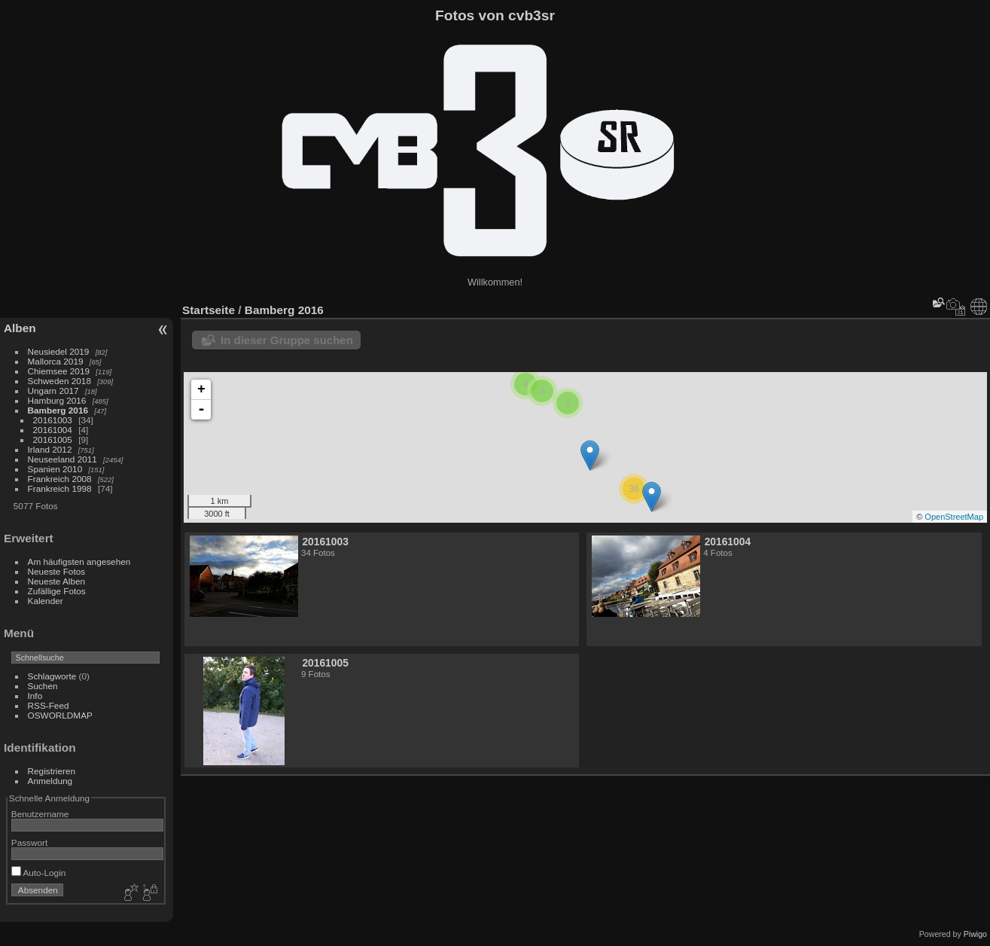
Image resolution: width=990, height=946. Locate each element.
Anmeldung (50, 781)
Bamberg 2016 (58, 410)
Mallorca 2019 (56, 361)
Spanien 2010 (55, 469)
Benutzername (40, 814)
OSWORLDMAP (60, 715)
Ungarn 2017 (53, 390)
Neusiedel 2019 (59, 351)
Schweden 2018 (59, 381)
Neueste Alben (57, 581)
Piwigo (975, 933)
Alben (20, 328)
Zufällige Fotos (57, 591)
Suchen (43, 686)
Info (35, 695)
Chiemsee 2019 (59, 371)
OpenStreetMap (954, 516)
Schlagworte (52, 676)
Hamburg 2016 (57, 400)
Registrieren (51, 771)
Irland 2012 (50, 449)
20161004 (52, 430)
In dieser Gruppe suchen (287, 340)
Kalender (45, 601)
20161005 (52, 439)
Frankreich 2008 (60, 479)
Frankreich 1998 (60, 488)
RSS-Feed (48, 705)
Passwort (29, 842)
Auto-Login (38, 872)
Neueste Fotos (57, 571)
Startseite (208, 310)
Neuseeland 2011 (62, 459)
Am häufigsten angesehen (79, 561)
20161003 (52, 420)
